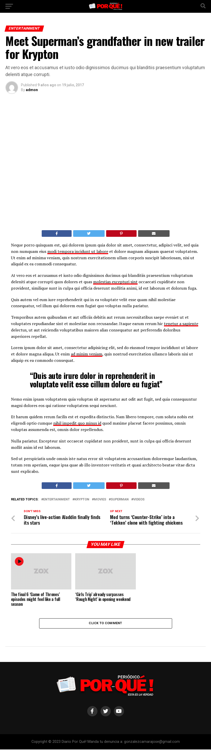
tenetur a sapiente (181, 323)
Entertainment (56, 499)
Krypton (81, 499)
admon (32, 90)
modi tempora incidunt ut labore (77, 251)
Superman (120, 499)
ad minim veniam (86, 354)
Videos (139, 499)
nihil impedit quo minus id (77, 423)
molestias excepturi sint (115, 282)
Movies (100, 499)
